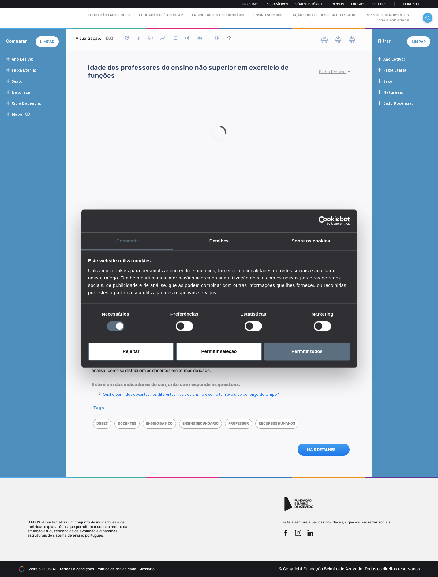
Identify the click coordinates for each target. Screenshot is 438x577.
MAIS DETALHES (321, 450)
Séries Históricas (309, 4)
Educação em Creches (109, 15)
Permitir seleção (219, 351)
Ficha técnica (332, 71)
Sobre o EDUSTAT (42, 569)
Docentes (127, 423)
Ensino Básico (159, 423)
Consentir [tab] (127, 240)
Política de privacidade (116, 569)
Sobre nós (410, 4)
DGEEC (102, 423)
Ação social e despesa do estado (324, 15)
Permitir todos (307, 351)
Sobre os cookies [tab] (311, 240)
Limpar (47, 41)
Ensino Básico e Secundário (218, 15)
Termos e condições (76, 569)
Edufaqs (358, 4)
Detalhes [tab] (219, 240)
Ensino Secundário (200, 423)
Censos (338, 4)
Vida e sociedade (393, 20)
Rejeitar (130, 351)
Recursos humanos (277, 423)
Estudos (379, 4)
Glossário (147, 569)
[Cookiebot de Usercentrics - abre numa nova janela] (323, 220)
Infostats (250, 4)
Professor (238, 423)
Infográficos (277, 4)
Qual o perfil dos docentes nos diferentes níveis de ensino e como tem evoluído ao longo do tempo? (191, 394)
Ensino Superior (268, 15)
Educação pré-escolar (161, 15)
